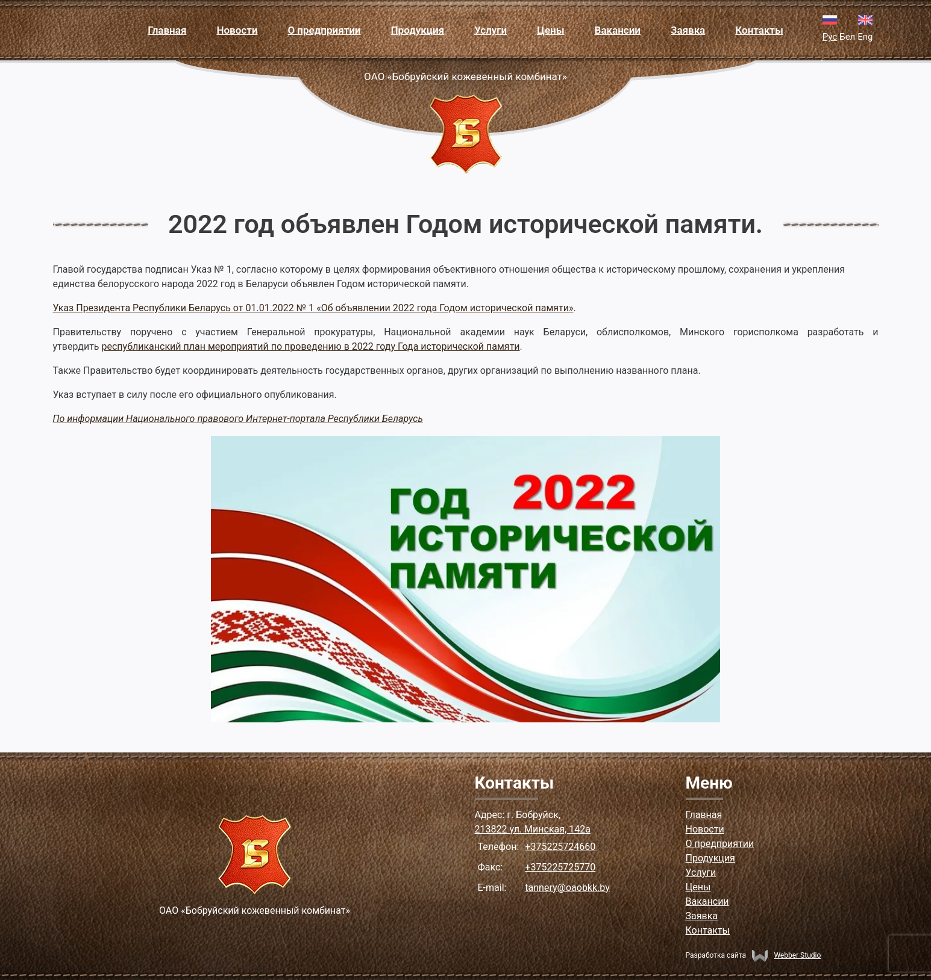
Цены (550, 30)
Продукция (418, 30)
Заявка (688, 30)
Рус (830, 36)
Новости (236, 30)
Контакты (759, 30)
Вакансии (618, 30)
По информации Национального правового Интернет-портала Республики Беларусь (238, 418)
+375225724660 (560, 846)
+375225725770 (560, 867)
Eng (865, 36)
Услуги (490, 30)
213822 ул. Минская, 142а (533, 829)
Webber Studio (786, 955)
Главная (167, 30)
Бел (847, 36)
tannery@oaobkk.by (567, 887)
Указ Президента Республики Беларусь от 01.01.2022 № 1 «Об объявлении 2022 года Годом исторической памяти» (313, 308)
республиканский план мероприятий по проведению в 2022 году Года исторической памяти (310, 346)
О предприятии (323, 30)
